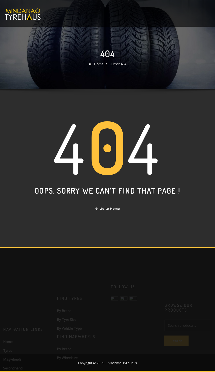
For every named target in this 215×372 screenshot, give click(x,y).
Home (99, 66)
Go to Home (107, 208)
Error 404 (118, 66)
